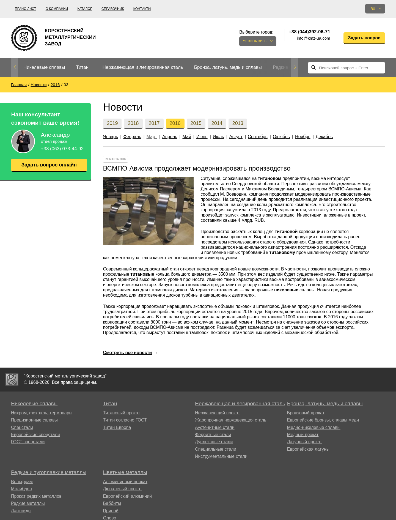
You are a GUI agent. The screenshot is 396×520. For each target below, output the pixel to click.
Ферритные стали (213, 434)
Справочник (112, 9)
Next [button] (294, 67)
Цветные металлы (125, 472)
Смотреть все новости (127, 352)
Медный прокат (303, 434)
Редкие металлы (28, 503)
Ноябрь (302, 136)
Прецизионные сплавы (34, 420)
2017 (154, 123)
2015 (196, 123)
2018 (133, 123)
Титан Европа (117, 427)
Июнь (202, 136)
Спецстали (22, 427)
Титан (82, 67)
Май (186, 136)
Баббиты (112, 503)
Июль (218, 136)
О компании (57, 9)
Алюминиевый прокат (125, 481)
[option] (44, 67)
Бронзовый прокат (305, 412)
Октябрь (281, 136)
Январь (110, 136)
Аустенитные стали (214, 427)
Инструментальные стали (221, 456)
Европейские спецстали (35, 434)
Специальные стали (215, 449)
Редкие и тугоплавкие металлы (48, 472)
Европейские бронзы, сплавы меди (323, 420)
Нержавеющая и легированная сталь (142, 67)
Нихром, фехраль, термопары (41, 412)
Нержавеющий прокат (217, 412)
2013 (237, 123)
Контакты (142, 9)
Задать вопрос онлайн (49, 165)
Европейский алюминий (127, 496)
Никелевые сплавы (44, 67)
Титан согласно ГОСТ (125, 420)
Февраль (132, 136)
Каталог (85, 9)
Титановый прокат (121, 412)
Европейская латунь (308, 449)
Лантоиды (21, 510)
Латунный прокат (304, 441)
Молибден (21, 488)
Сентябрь (258, 136)
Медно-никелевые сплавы (313, 427)
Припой (111, 510)
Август (236, 136)
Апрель (169, 136)
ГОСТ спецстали (28, 441)
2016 (175, 123)
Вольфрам (22, 481)
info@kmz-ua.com (313, 38)
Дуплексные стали (214, 441)
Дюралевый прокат (122, 488)
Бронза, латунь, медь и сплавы (228, 67)
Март (152, 136)
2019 (112, 123)
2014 (216, 123)
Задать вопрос (364, 37)
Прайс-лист (25, 9)
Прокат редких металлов (36, 496)
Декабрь (324, 136)
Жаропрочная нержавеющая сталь (230, 420)
